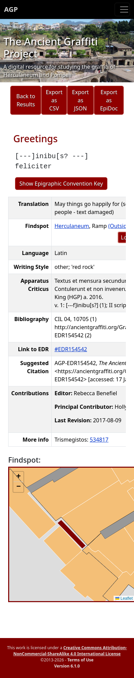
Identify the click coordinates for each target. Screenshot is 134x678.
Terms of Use (80, 660)
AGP (11, 9)
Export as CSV (54, 100)
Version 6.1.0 (67, 666)
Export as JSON (80, 100)
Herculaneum (71, 226)
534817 (99, 439)
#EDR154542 (70, 349)
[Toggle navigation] (122, 9)
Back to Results (25, 100)
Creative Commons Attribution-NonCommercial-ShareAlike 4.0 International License (70, 651)
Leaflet (124, 598)
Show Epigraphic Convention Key (61, 183)
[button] (18, 477)
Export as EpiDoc (109, 100)
